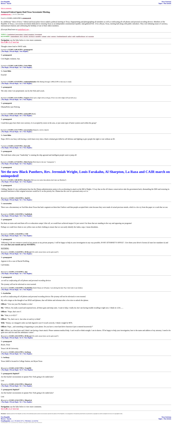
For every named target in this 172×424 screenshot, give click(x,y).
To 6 (21, 216)
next (14, 42)
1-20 (5, 42)
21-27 (10, 42)
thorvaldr (27, 146)
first (2, 42)
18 (1, 368)
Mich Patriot (28, 162)
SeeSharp (28, 352)
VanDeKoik (28, 214)
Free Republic (5, 2)
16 (1, 336)
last (17, 42)
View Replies (24, 51)
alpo (26, 272)
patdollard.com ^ (6, 14)
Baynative (27, 180)
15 (1, 288)
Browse (3, 3)
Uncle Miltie (28, 66)
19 (1, 384)
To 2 (21, 83)
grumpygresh (28, 49)
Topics (160, 3)
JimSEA (27, 198)
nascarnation (28, 130)
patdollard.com (23, 29)
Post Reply (5, 51)
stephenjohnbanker (30, 82)
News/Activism (166, 2)
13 (1, 252)
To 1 (21, 67)
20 (1, 400)
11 (1, 214)
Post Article (167, 3)
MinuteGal (28, 384)
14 (1, 272)
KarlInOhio (28, 288)
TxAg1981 (28, 368)
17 (1, 352)
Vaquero (26, 98)
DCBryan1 (28, 252)
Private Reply (14, 51)
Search (9, 3)
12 (1, 234)
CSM (26, 234)
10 (1, 198)
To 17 (21, 370)
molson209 (27, 114)
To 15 (21, 338)
